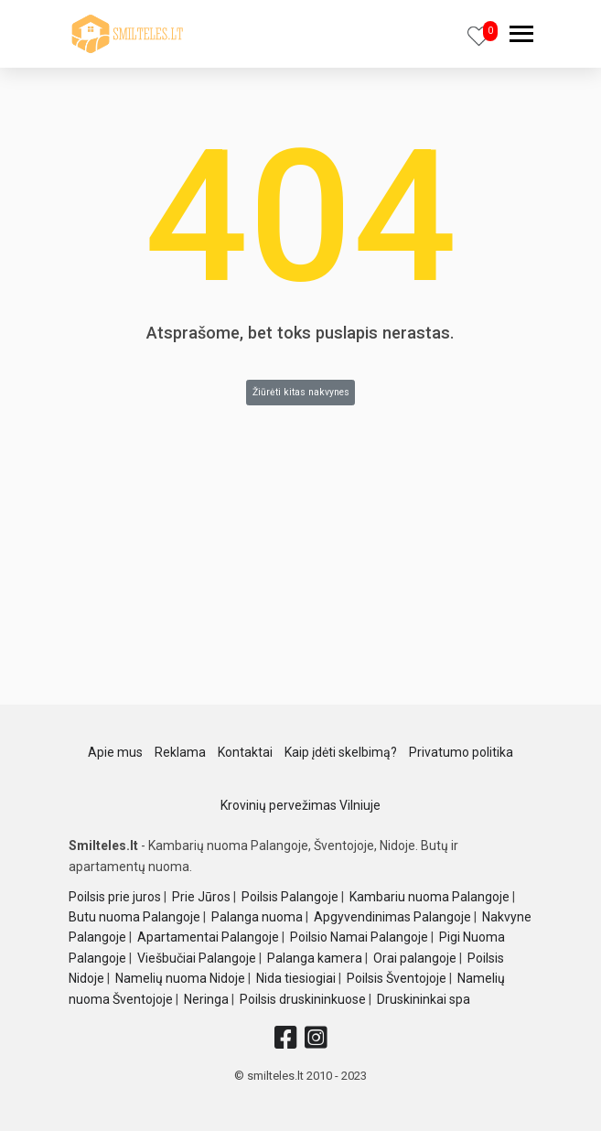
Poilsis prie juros (115, 896)
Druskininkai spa (423, 999)
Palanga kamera (314, 958)
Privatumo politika (461, 752)
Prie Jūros (201, 896)
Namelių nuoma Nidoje (180, 978)
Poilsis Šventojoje (396, 978)
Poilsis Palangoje (289, 896)
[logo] (127, 34)
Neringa (206, 999)
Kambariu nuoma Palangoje (429, 896)
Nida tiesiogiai (296, 978)
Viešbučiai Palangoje (196, 958)
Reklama (180, 752)
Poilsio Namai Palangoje (359, 937)
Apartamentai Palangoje (208, 937)
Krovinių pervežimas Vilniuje (300, 805)
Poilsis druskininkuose (303, 999)
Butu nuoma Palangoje (134, 917)
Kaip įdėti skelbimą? (340, 752)
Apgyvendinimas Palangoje (392, 917)
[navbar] (521, 36)
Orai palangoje (414, 958)
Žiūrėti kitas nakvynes (300, 392)
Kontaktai (245, 752)
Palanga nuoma (257, 917)
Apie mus (115, 752)
